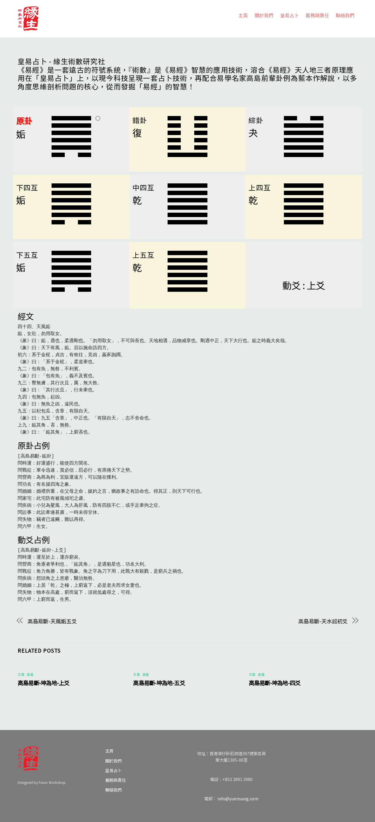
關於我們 (264, 15)
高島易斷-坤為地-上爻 (43, 683)
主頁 (243, 15)
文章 (21, 674)
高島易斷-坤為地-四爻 (275, 683)
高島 (30, 674)
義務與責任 (317, 15)
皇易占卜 (289, 15)
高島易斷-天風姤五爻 (52, 621)
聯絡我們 (345, 15)
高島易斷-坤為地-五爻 (159, 683)
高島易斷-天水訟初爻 (322, 621)
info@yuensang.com (237, 798)
